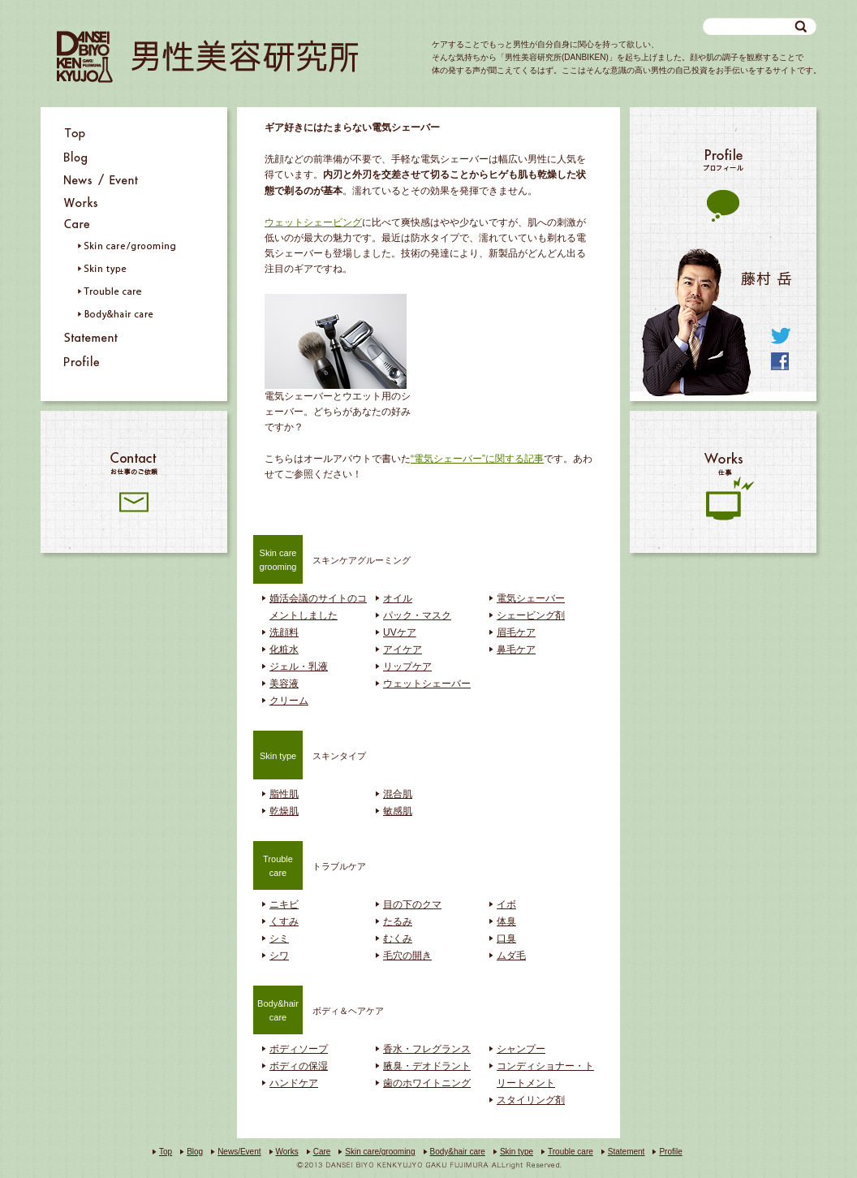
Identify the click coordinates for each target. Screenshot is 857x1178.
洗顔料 (284, 632)
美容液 (284, 683)
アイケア (402, 649)
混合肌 (397, 794)
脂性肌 (284, 794)
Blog (195, 1151)
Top (165, 1151)
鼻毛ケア (516, 649)
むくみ (397, 938)
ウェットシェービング (313, 222)
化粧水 (284, 649)
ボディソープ (298, 1049)
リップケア (407, 666)
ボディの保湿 (298, 1066)
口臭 (506, 938)
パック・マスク (417, 615)
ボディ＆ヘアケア (318, 1009)
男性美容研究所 (207, 57)
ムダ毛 (511, 955)
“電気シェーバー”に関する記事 (477, 458)
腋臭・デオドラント (427, 1066)
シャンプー (521, 1049)
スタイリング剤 (531, 1100)
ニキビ (284, 904)
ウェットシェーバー (427, 683)
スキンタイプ (309, 754)
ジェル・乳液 (298, 666)
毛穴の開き (407, 955)
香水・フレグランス (427, 1049)
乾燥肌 (284, 811)
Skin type (516, 1151)
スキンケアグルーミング (332, 558)
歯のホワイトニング (427, 1083)
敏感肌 (397, 811)
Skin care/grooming (380, 1151)
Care (322, 1151)
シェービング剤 (531, 615)
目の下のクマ (412, 904)
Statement (626, 1151)
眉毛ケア (516, 632)
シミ (279, 938)
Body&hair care (457, 1151)
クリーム (288, 700)
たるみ (397, 921)
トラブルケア (309, 864)
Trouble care (570, 1151)
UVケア (399, 632)
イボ (506, 904)
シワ (279, 955)
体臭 (506, 921)
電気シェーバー (531, 598)
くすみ (284, 921)
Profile (670, 1151)
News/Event (239, 1151)
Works (287, 1151)
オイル (397, 598)
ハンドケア (293, 1083)
